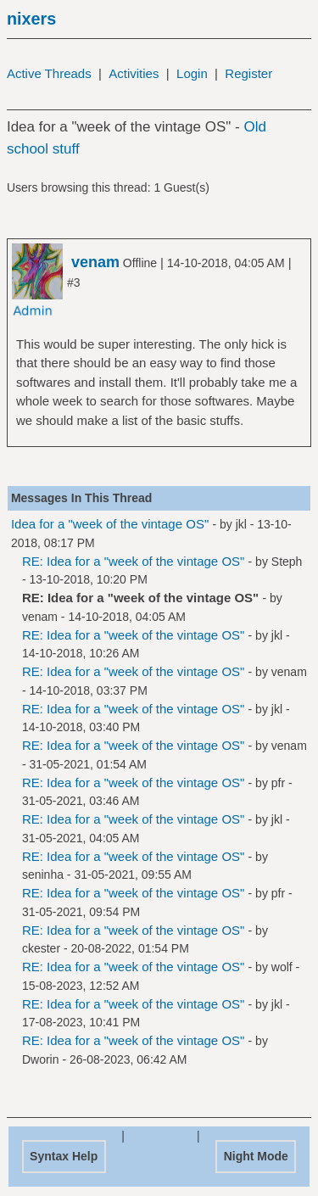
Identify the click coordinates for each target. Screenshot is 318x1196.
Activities (134, 73)
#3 (74, 282)
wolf (282, 967)
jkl (241, 524)
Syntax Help (64, 1156)
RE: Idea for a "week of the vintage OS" (133, 561)
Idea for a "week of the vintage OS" (110, 524)
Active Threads (49, 73)
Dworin (40, 1059)
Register (248, 73)
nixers (31, 18)
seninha (43, 874)
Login (192, 73)
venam (40, 616)
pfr (278, 783)
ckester (41, 948)
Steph (287, 561)
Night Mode (256, 1156)
